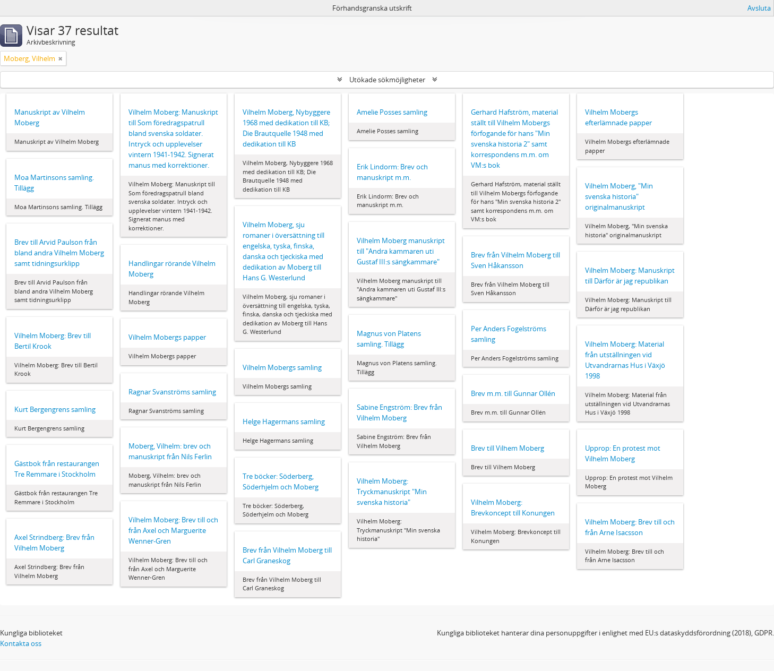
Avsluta (759, 8)
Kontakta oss (20, 643)
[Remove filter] (60, 58)
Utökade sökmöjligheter (387, 79)
